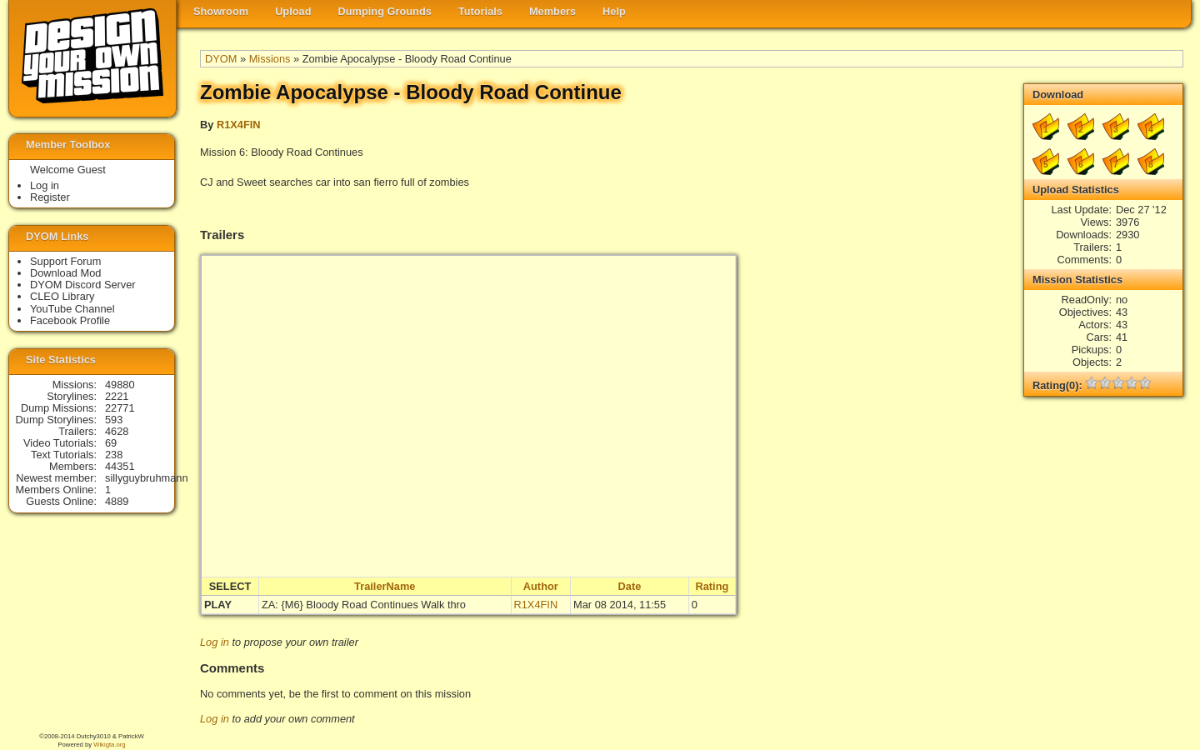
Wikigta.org (109, 744)
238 (113, 454)
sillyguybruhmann (146, 478)
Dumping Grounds (385, 11)
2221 (116, 396)
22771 (120, 408)
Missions (270, 58)
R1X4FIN (239, 124)
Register (50, 197)
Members (552, 11)
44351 (120, 466)
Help (614, 11)
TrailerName (384, 586)
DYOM (221, 58)
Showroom (220, 11)
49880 (120, 384)
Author (540, 586)
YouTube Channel (72, 308)
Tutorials (480, 11)
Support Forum (65, 261)
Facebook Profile (70, 320)
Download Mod (65, 273)
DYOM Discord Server (83, 284)
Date (630, 586)
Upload (293, 11)
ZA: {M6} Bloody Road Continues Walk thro (364, 604)
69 (111, 443)
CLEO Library (62, 296)
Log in (214, 642)
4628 (116, 431)
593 (113, 419)
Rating (711, 586)
